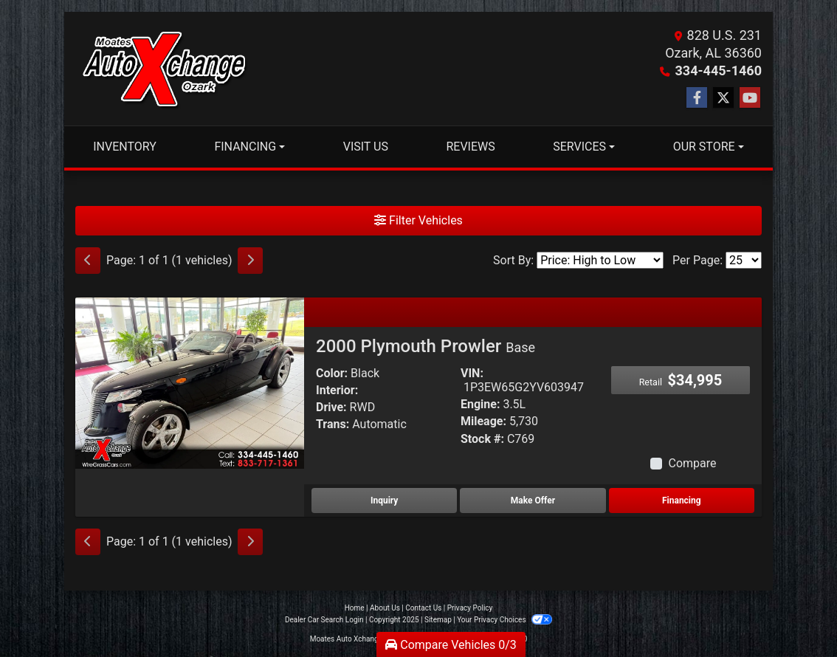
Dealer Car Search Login (324, 620)
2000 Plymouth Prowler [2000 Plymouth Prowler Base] (425, 346)
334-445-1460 (718, 70)
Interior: (337, 390)
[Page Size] (744, 260)
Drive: (331, 407)
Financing (681, 500)
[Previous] (87, 260)
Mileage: (483, 421)
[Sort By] (600, 260)
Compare (692, 463)
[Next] (250, 260)
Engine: (480, 404)
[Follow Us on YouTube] (750, 98)
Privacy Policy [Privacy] (470, 608)
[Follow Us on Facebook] (696, 98)
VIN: (472, 373)
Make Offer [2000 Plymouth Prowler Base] (533, 500)
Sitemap (438, 620)
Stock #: (482, 439)
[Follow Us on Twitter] (723, 98)
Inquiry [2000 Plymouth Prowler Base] (384, 500)
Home (355, 608)
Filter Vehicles (418, 220)
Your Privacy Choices (504, 620)
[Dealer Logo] (163, 69)
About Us (385, 608)
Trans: (332, 424)
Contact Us (423, 608)
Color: (332, 373)
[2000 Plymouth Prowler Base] (189, 382)
